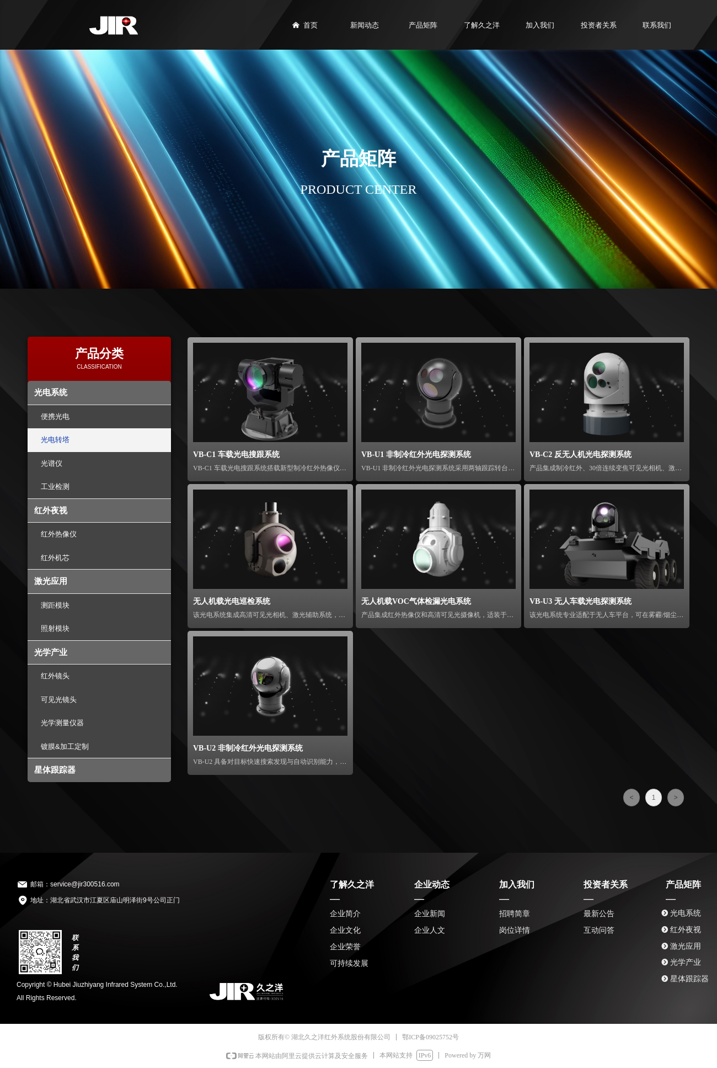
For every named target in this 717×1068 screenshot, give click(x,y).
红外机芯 (55, 558)
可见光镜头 (59, 699)
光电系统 (50, 392)
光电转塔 (55, 439)
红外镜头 (55, 676)
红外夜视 (50, 510)
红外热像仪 (59, 534)
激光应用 (50, 581)
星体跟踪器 (55, 769)
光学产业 (50, 652)
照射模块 (55, 628)
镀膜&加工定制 (65, 746)
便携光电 (55, 416)
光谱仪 (51, 463)
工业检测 (55, 486)
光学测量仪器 (62, 723)
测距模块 (55, 605)
